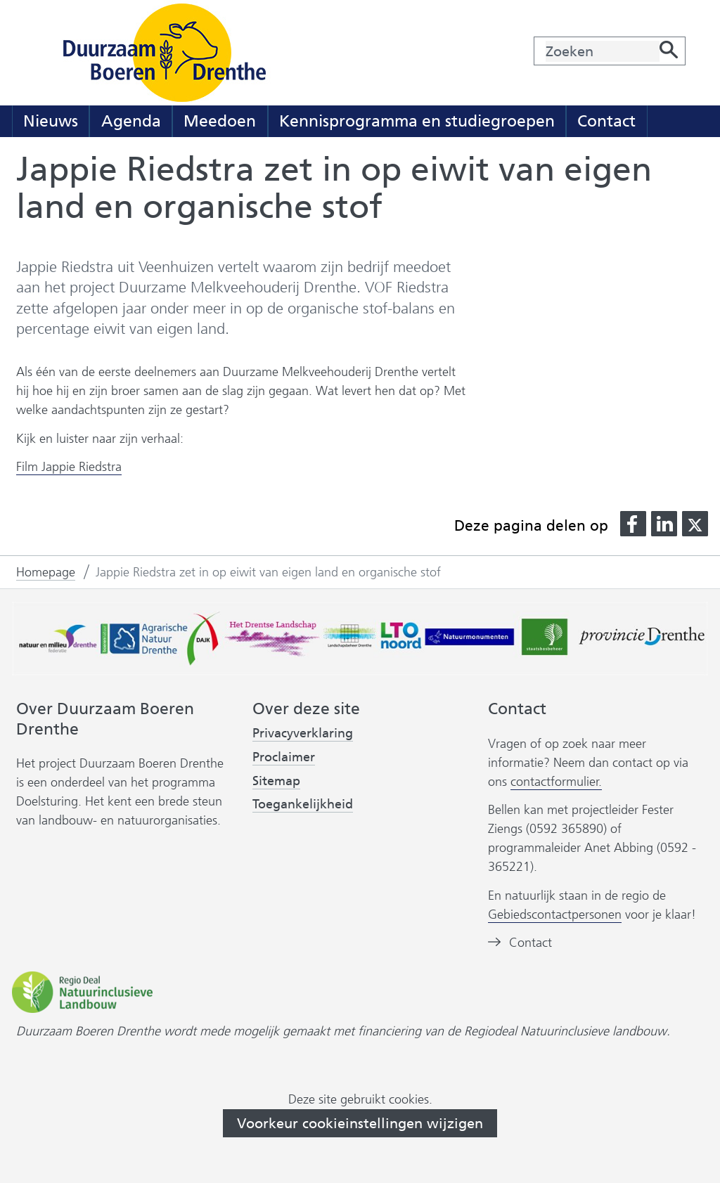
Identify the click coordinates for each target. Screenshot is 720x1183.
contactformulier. (556, 781)
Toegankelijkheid (302, 804)
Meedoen (220, 121)
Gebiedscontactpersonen (555, 914)
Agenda (131, 121)
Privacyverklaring (302, 733)
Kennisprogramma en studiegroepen (417, 121)
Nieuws (50, 121)
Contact (606, 121)
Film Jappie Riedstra (69, 466)
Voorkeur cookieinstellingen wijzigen (360, 1123)
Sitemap (276, 781)
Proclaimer (283, 757)
